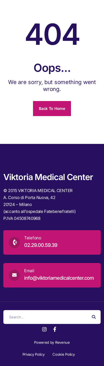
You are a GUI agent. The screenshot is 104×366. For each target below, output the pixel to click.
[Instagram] (44, 328)
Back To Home (52, 108)
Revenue (62, 342)
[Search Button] (94, 317)
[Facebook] (55, 328)
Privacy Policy (33, 354)
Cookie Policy (63, 354)
